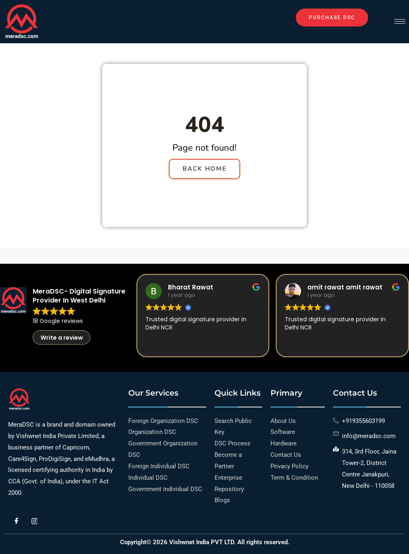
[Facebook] (16, 521)
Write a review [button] (61, 343)
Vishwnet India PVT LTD (201, 542)
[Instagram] (34, 521)
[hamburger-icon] (400, 21)
